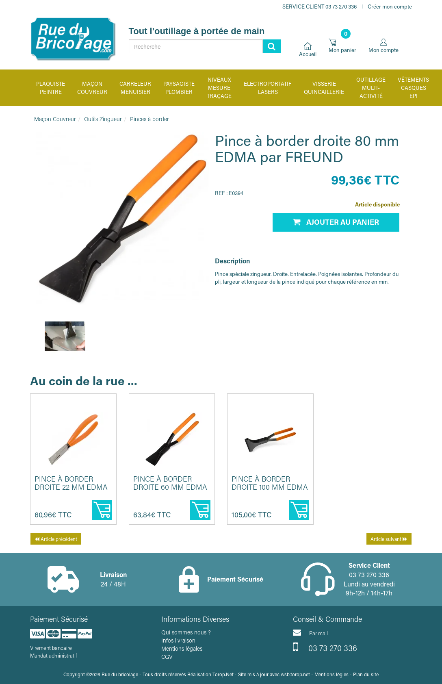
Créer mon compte (390, 6)
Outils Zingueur (103, 119)
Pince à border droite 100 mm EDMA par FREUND (270, 487)
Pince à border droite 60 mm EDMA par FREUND (170, 487)
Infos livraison (178, 640)
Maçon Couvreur (55, 119)
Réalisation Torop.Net (210, 674)
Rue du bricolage (120, 674)
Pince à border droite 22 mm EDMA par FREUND (71, 487)
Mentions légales (181, 648)
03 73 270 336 (325, 647)
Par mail (310, 632)
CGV (167, 656)
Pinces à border (149, 119)
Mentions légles (331, 674)
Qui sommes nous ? (186, 632)
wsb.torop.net (295, 674)
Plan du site (366, 674)
